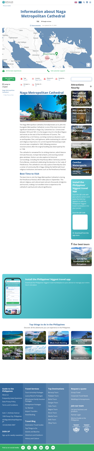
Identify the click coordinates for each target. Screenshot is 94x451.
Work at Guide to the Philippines (78, 419)
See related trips (8, 79)
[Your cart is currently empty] (87, 2)
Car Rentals (29, 408)
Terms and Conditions (10, 405)
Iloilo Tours (52, 420)
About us (5, 395)
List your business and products (79, 410)
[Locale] (76, 2)
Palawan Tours (53, 396)
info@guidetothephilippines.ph (12, 420)
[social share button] (35, 25)
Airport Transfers (31, 411)
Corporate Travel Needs (79, 396)
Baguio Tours (53, 409)
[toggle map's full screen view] (88, 65)
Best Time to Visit (9, 95)
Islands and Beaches (32, 432)
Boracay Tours (53, 392)
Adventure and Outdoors (34, 435)
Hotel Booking (30, 415)
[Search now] (84, 2)
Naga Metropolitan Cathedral (8, 91)
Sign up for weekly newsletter (12, 435)
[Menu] (90, 2)
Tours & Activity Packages (34, 392)
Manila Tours (52, 416)
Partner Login (76, 415)
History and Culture (32, 438)
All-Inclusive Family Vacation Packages (35, 400)
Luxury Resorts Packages (34, 396)
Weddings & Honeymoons (80, 399)
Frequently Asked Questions (12, 398)
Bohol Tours (52, 399)
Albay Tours (52, 423)
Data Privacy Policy (9, 402)
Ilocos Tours (52, 413)
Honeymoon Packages (33, 404)
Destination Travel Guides (34, 425)
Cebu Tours (52, 406)
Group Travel (75, 392)
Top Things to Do (31, 428)
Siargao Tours (53, 403)
